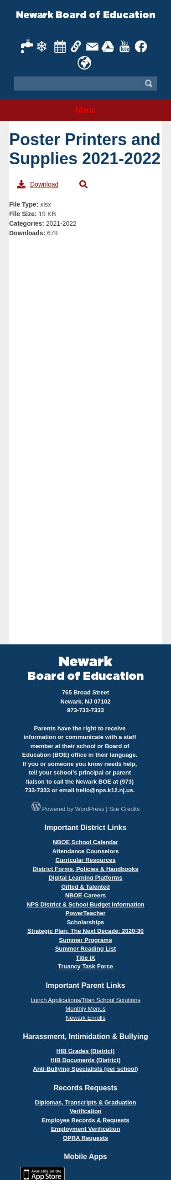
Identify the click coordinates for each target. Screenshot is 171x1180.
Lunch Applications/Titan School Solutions (85, 1000)
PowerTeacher (86, 913)
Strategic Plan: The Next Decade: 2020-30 (85, 930)
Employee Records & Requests (85, 1120)
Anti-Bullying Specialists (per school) (85, 1068)
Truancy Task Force (85, 966)
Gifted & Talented (85, 886)
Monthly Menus (85, 1008)
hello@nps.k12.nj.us (104, 790)
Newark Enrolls (85, 1017)
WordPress (89, 808)
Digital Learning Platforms (86, 877)
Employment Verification (85, 1128)
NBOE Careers (85, 895)
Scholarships (85, 922)
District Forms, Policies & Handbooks (86, 869)
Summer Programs (85, 940)
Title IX (85, 957)
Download (37, 184)
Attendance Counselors (85, 851)
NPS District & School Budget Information (85, 904)
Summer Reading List (85, 948)
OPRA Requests (85, 1137)
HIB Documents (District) (86, 1060)
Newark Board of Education (85, 15)
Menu (85, 110)
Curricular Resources (85, 859)
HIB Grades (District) (86, 1051)
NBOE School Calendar (86, 842)
